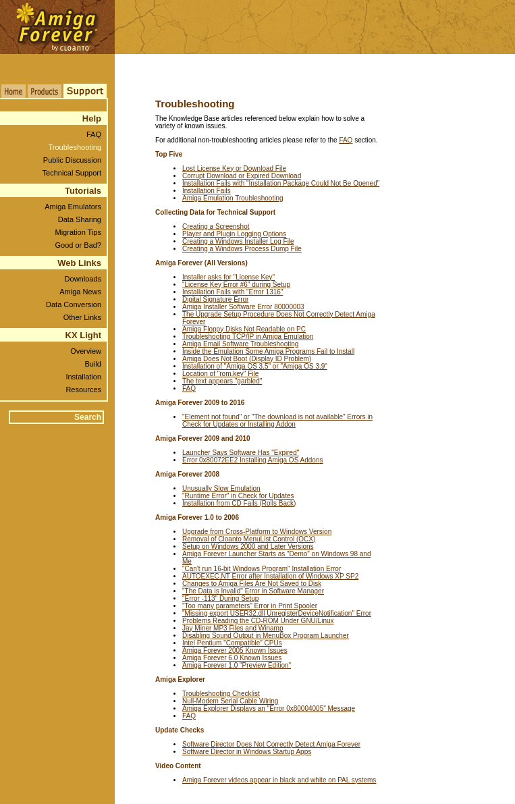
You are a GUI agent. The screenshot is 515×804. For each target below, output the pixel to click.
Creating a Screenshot (216, 226)
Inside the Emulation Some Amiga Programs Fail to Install (268, 351)
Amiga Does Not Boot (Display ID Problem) (246, 359)
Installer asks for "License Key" (228, 277)
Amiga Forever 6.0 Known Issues (231, 658)
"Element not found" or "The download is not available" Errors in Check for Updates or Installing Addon (277, 420)
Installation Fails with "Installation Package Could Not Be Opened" (280, 183)
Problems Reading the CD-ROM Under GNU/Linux (258, 620)
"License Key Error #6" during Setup (236, 284)
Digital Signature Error (215, 299)
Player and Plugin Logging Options (234, 234)
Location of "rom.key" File (220, 373)
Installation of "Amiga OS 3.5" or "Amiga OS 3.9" (254, 366)
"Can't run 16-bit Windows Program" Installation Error (261, 568)
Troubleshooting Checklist (221, 693)
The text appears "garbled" (222, 381)
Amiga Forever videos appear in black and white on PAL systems (279, 780)
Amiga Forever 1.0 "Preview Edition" (236, 665)
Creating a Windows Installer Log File (238, 241)
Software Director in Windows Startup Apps (246, 751)
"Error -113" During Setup (220, 598)
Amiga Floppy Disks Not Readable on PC (244, 329)
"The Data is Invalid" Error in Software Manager (253, 591)
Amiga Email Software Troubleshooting (240, 344)
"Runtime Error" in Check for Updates (238, 496)
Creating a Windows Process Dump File (242, 248)
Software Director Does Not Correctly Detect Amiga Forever (271, 744)
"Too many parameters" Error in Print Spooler (249, 606)
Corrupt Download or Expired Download (241, 176)
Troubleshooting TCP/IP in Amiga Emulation (247, 336)
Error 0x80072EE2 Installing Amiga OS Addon (252, 460)
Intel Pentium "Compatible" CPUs (232, 643)
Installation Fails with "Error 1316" (232, 292)
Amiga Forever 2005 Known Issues (235, 650)
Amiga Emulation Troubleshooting (232, 198)
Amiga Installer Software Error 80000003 (243, 307)
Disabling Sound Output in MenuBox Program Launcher (265, 635)
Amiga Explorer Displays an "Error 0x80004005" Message (268, 708)
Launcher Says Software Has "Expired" (240, 452)
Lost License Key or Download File (234, 168)
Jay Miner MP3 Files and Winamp (232, 628)
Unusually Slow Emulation (221, 488)
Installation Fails (206, 190)
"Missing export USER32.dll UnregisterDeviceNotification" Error (276, 613)
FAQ (345, 140)
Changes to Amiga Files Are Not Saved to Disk (251, 583)
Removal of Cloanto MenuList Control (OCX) (248, 539)
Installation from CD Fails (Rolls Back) (239, 503)
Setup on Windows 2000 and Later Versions (248, 546)
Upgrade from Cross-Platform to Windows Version (256, 531)
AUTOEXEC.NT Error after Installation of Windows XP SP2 (270, 576)
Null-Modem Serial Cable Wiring (230, 701)
